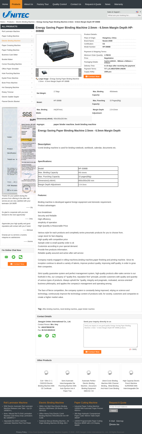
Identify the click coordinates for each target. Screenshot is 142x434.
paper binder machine (86, 309)
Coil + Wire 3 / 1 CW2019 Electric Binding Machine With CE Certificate (46, 384)
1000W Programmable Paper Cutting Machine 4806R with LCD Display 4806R (88, 423)
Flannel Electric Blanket (11, 101)
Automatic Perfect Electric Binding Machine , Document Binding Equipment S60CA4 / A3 (88, 386)
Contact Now (93, 76)
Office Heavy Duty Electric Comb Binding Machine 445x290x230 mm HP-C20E (54, 416)
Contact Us (76, 4)
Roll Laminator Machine (11, 31)
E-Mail (112, 421)
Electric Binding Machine (25, 22)
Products (16, 4)
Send (113, 411)
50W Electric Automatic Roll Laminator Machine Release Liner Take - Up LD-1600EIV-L (18, 408)
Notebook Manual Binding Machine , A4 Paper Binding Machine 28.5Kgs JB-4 (54, 422)
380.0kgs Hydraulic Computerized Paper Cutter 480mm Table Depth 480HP (87, 416)
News (107, 4)
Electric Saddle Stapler (10, 97)
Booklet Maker (7, 59)
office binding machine (50, 309)
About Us (28, 4)
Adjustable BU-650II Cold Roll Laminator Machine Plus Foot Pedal (17, 422)
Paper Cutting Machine (10, 36)
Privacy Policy (21, 432)
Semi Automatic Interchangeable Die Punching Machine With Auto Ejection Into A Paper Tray (67, 386)
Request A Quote (93, 4)
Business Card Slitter (10, 55)
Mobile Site (114, 425)
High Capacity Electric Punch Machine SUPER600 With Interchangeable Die (131, 384)
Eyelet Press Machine (10, 78)
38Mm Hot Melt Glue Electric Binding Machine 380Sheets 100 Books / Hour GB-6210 (53, 408)
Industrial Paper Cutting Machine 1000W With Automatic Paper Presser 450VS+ (89, 408)
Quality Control (60, 4)
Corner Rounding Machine (12, 64)
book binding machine (68, 309)
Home (5, 4)
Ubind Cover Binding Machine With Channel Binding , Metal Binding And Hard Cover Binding (110, 384)
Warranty (118, 4)
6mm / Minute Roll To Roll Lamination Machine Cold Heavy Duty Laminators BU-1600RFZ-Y (18, 416)
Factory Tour (43, 4)
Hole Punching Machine (11, 73)
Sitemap (119, 421)
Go (139, 15)
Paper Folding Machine (10, 50)
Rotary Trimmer (8, 92)
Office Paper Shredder (10, 69)
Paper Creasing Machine (11, 45)
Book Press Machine (9, 83)
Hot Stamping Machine (10, 87)
